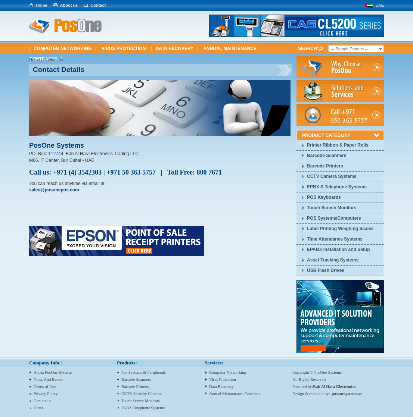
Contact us (42, 400)
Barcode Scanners (326, 155)
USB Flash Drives (325, 270)
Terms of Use (45, 386)
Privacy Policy (46, 393)
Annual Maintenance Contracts (234, 393)
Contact (98, 5)
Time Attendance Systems (335, 239)
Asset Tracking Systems (332, 260)
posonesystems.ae (347, 393)
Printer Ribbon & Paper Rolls (338, 145)
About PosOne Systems (53, 372)
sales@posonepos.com (54, 189)
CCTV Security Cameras (141, 393)
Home (41, 5)
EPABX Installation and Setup (338, 249)
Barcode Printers (325, 166)
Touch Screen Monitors (331, 207)
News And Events (48, 379)
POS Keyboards (324, 197)
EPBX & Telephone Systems (337, 186)
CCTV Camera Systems (332, 176)
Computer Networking (62, 48)
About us (69, 5)
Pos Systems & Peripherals (143, 372)
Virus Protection (124, 48)
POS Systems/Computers (334, 218)
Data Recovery (174, 48)
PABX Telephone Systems (143, 407)
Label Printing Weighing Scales (340, 228)
